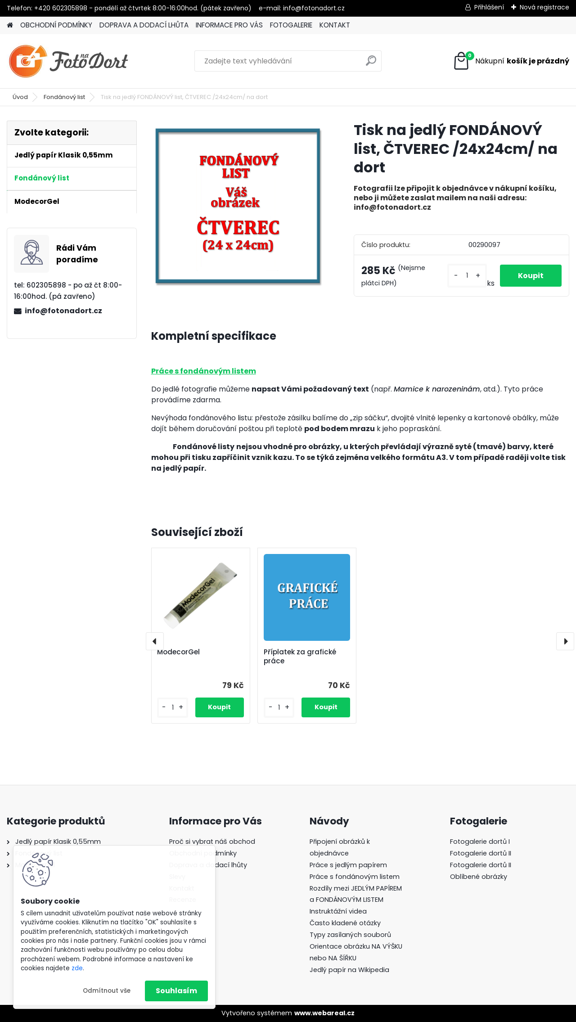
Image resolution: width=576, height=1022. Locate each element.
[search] (371, 64)
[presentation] (155, 641)
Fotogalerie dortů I (480, 841)
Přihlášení (489, 7)
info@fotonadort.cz (63, 311)
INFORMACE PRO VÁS (229, 25)
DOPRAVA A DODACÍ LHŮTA (144, 25)
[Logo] (68, 61)
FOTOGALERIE (291, 25)
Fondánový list (64, 97)
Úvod (20, 97)
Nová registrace (544, 7)
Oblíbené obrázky (478, 876)
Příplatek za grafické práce (300, 657)
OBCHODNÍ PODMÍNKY (56, 25)
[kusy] (467, 276)
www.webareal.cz (324, 1012)
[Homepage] (10, 25)
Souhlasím (176, 991)
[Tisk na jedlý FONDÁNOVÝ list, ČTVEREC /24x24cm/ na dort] (238, 206)
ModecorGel (178, 652)
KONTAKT (335, 25)
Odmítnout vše (106, 990)
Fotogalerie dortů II (480, 853)
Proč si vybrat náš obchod (212, 841)
